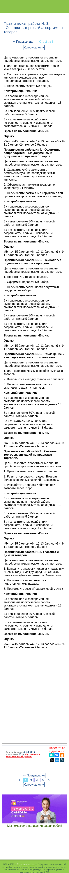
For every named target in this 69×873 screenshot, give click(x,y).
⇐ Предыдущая (23, 41)
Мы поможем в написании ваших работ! (34, 825)
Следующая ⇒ (34, 47)
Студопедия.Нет (26, 864)
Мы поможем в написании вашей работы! (23, 755)
